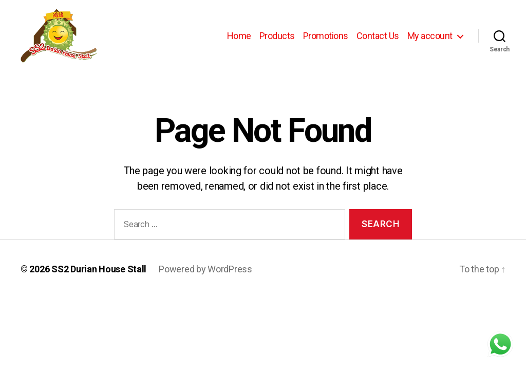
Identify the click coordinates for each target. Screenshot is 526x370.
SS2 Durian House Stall (98, 269)
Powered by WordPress (205, 269)
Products (277, 35)
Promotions (325, 35)
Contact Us (377, 35)
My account (430, 35)
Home (239, 35)
